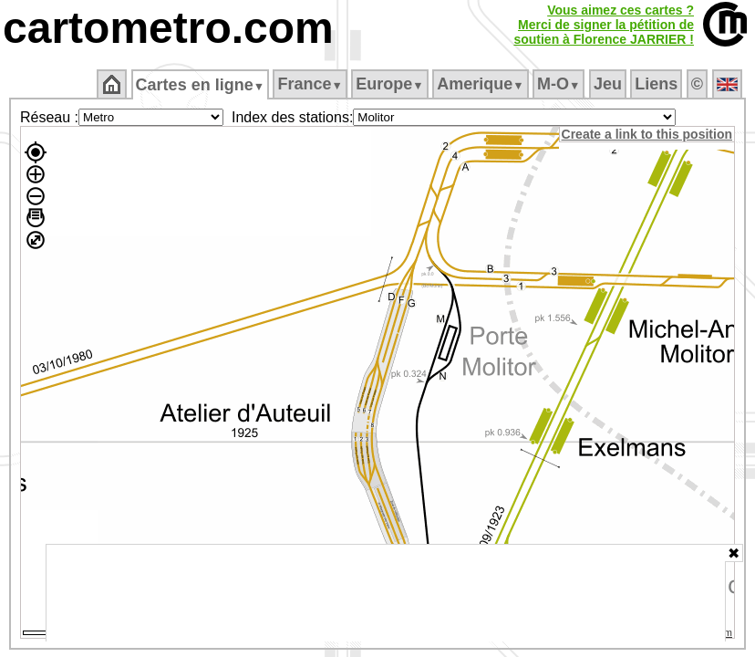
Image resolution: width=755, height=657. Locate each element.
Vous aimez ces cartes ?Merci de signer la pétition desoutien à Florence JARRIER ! (603, 25)
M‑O (560, 84)
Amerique (482, 84)
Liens (657, 84)
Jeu (609, 84)
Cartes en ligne (201, 85)
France (311, 84)
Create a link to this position (648, 134)
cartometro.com (168, 28)
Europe (391, 84)
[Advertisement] (386, 593)
